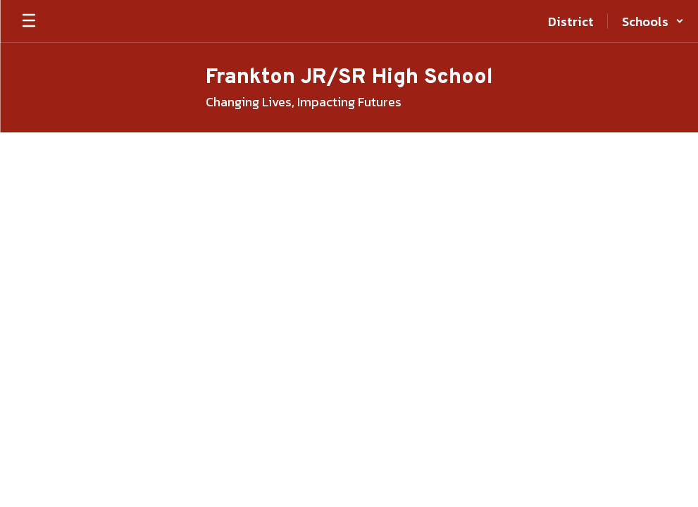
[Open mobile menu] (29, 21)
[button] (653, 21)
